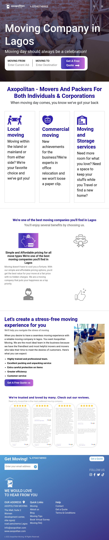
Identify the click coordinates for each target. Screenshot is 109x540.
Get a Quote (97, 458)
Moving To (43, 60)
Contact (60, 506)
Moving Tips (36, 516)
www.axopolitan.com (15, 531)
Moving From (16, 60)
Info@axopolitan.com (15, 527)
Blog (32, 512)
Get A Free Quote (72, 63)
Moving (33, 506)
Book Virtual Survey (40, 519)
